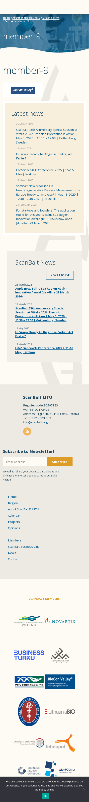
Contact (9, 21)
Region (13, 503)
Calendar (14, 515)
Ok (45, 796)
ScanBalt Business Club (24, 546)
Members (14, 540)
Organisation (50, 17)
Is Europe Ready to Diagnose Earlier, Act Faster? (44, 156)
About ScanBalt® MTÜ (26, 17)
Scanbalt (76, 19)
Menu (10, 7)
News (12, 553)
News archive (60, 275)
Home (6, 17)
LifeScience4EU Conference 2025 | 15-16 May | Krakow (45, 172)
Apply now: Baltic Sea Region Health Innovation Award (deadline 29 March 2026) (42, 292)
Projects (14, 522)
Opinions (14, 528)
